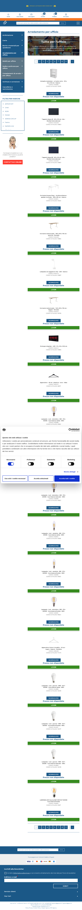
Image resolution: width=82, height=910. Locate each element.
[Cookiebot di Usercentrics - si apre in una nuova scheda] (70, 429)
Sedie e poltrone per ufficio (11, 67)
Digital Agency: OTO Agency (49, 908)
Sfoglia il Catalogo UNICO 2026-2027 (41, 5)
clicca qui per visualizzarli (48, 19)
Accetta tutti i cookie (67, 478)
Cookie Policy (37, 908)
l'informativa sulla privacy (21, 873)
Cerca (61, 849)
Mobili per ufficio (9, 61)
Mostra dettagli (69, 472)
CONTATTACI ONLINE (13, 162)
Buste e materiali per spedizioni (11, 46)
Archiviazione (8, 35)
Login (53, 101)
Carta (5, 40)
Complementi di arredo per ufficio (12, 74)
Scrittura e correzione (11, 82)
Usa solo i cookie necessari (15, 478)
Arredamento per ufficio (9, 54)
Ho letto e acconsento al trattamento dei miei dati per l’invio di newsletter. (41, 873)
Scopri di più (54, 93)
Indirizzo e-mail (10, 877)
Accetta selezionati (41, 478)
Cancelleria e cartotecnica (8, 88)
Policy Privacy (29, 908)
